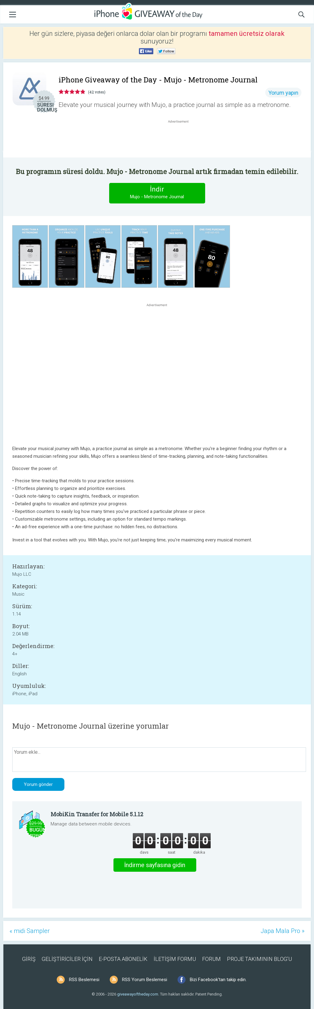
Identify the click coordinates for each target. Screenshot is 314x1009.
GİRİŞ (29, 959)
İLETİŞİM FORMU (175, 959)
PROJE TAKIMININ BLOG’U (259, 959)
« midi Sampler (30, 931)
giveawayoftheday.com (137, 994)
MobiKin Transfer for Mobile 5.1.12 (97, 814)
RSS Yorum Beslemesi (144, 979)
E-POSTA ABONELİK (123, 959)
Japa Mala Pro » (282, 931)
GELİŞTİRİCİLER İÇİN (67, 959)
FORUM (211, 959)
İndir (157, 192)
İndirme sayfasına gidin (154, 865)
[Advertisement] (181, 139)
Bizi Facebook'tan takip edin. (218, 979)
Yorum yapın (283, 92)
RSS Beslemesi (84, 979)
